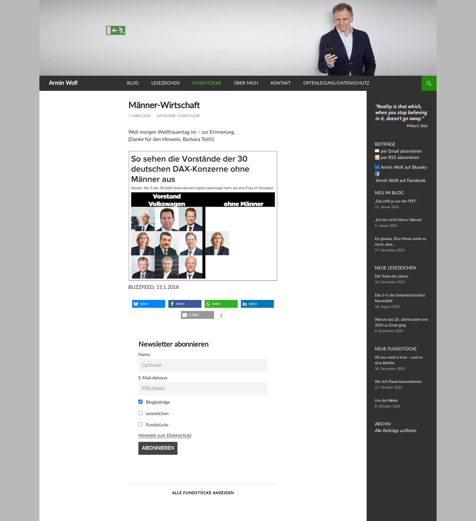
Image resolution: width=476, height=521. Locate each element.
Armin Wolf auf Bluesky (400, 167)
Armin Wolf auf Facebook (402, 174)
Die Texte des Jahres (391, 276)
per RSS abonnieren (397, 158)
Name (144, 354)
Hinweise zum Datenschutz (164, 435)
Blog (133, 83)
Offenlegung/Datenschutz (336, 83)
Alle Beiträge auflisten (393, 431)
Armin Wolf (63, 83)
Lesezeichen (165, 83)
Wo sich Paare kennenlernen (398, 381)
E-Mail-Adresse (152, 378)
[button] (148, 304)
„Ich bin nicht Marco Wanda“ (398, 220)
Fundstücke (206, 83)
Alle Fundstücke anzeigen (203, 493)
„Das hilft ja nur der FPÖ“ (395, 201)
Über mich (246, 83)
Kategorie (166, 116)
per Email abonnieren (398, 151)
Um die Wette (386, 400)
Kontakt (281, 83)
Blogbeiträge (154, 402)
